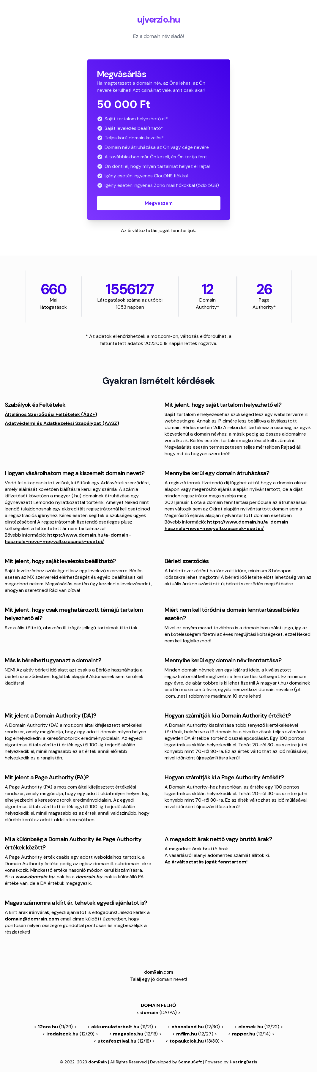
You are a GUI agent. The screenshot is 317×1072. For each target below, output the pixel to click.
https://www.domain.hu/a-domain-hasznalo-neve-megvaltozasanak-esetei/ (68, 538)
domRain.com (158, 972)
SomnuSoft (190, 1062)
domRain (97, 1062)
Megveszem (159, 203)
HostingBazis (243, 1062)
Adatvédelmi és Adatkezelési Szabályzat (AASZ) (62, 423)
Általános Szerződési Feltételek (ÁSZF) (51, 414)
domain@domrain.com (32, 919)
